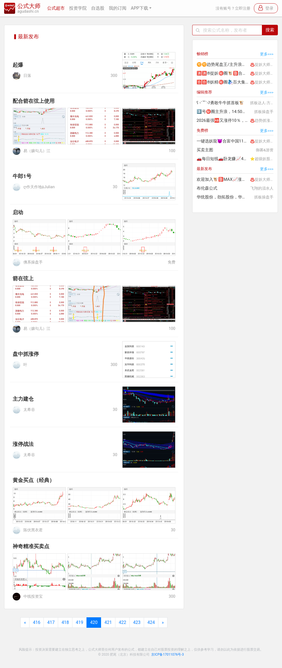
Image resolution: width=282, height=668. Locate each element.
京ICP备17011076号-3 (167, 654)
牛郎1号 (22, 176)
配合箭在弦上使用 (34, 101)
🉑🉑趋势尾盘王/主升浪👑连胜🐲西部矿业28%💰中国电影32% (223, 64)
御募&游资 (264, 150)
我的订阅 (117, 8)
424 (151, 622)
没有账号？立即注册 (233, 8)
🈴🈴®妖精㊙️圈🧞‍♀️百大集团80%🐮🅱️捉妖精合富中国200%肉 (223, 82)
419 (79, 622)
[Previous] (25, 622)
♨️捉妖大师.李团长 (264, 64)
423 (136, 622)
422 (122, 622)
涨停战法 (23, 444)
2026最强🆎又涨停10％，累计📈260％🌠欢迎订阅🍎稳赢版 (223, 120)
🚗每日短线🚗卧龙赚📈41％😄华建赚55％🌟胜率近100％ (223, 158)
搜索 (269, 30)
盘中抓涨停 (26, 354)
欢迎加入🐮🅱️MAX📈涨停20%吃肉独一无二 (223, 179)
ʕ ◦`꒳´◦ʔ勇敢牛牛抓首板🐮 (220, 102)
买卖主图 (205, 149)
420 (93, 622)
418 (65, 622)
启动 (18, 212)
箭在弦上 (23, 278)
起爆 (18, 65)
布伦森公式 (207, 188)
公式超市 (56, 8)
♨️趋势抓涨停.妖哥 (264, 120)
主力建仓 (23, 399)
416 (36, 622)
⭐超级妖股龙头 (264, 159)
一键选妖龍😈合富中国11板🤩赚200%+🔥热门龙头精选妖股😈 (223, 141)
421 (108, 622)
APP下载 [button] (139, 8)
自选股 (97, 8)
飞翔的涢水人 (261, 188)
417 (51, 622)
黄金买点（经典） (34, 480)
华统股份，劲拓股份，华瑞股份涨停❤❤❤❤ (223, 197)
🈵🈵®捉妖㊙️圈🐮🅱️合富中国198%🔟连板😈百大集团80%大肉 (223, 73)
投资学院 (78, 8)
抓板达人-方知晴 (264, 103)
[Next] (162, 622)
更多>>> (266, 54)
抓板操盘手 (263, 111)
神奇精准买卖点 (31, 546)
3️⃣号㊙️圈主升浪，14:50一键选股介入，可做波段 (223, 111)
